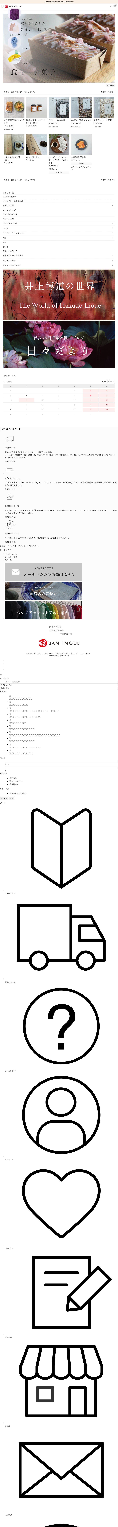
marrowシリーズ (10, 214)
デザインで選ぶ (9, 260)
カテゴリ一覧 (8, 193)
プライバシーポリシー (84, 653)
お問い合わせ (48, 653)
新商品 (14, 778)
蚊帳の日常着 (8, 205)
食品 (5, 243)
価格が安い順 (16, 92)
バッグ (5, 228)
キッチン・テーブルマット (14, 233)
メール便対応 (16, 781)
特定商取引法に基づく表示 (64, 653)
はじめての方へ (11, 554)
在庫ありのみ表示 (18, 793)
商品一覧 (8, 560)
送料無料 (15, 784)
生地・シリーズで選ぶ (12, 265)
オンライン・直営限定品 (13, 201)
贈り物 (5, 247)
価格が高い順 (29, 92)
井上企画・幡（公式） (34, 653)
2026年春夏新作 (10, 197)
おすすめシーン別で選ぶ (13, 256)
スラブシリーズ (9, 210)
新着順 (6, 92)
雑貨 (5, 238)
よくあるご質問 (11, 557)
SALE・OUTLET (10, 251)
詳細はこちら (10, 461)
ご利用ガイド (5, 550)
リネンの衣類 (8, 219)
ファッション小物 (10, 223)
